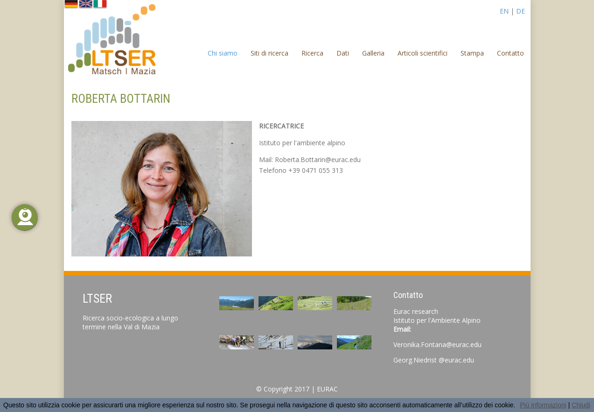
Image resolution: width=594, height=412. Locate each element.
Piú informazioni (543, 405)
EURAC (327, 388)
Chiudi (581, 405)
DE (520, 11)
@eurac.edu (456, 359)
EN (504, 11)
